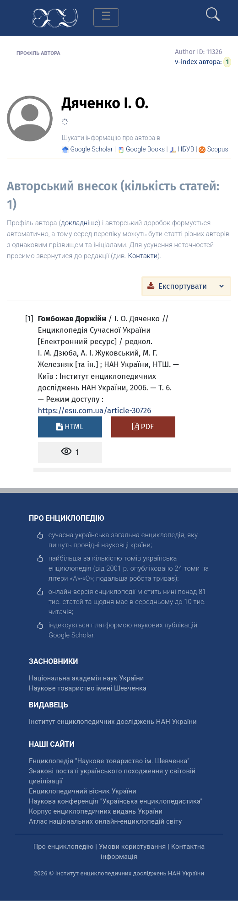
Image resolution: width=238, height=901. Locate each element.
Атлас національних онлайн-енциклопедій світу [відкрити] (105, 821)
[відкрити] (71, 635)
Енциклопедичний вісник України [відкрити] (82, 791)
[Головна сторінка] (55, 17)
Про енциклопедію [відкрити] (63, 846)
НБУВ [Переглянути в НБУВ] (186, 149)
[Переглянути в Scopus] (217, 149)
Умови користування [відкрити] (132, 846)
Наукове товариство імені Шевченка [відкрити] (87, 688)
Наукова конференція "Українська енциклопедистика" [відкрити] (115, 801)
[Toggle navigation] (106, 17)
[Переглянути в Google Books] (145, 149)
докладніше (79, 223)
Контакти (143, 256)
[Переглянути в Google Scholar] (91, 149)
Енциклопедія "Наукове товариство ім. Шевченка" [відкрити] (109, 761)
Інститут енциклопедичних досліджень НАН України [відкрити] (113, 722)
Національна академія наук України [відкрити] (86, 678)
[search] (213, 10)
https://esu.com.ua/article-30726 (94, 410)
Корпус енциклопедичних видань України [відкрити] (95, 811)
